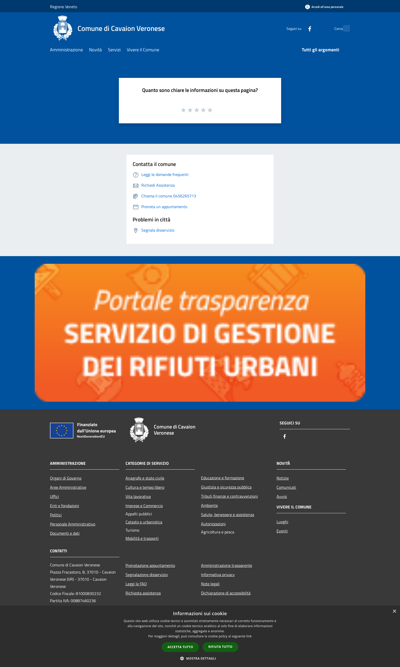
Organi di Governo (65, 478)
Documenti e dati (65, 533)
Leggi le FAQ (136, 584)
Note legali (210, 584)
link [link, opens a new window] (249, 636)
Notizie (283, 478)
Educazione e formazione (222, 478)
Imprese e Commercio (144, 506)
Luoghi (282, 522)
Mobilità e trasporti (142, 538)
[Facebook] (298, 28)
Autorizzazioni (213, 524)
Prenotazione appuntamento (150, 565)
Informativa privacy (218, 574)
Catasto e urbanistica (144, 522)
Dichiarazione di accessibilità (226, 593)
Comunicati (286, 487)
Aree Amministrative (68, 487)
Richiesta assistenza (143, 593)
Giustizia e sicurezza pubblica (226, 487)
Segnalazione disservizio (147, 574)
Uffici (54, 496)
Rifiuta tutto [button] (220, 647)
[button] (200, 658)
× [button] (394, 611)
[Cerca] (344, 28)
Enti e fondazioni (64, 506)
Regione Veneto (63, 7)
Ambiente (209, 505)
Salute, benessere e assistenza (227, 514)
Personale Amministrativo (72, 524)
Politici (56, 515)
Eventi (282, 531)
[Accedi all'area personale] (324, 7)
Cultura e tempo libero (145, 487)
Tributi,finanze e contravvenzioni (229, 496)
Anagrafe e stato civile (145, 478)
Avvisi (282, 496)
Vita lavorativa (138, 496)
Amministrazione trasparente (226, 565)
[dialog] (200, 636)
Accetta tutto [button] (180, 647)
